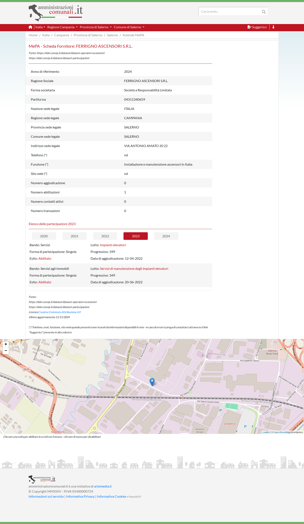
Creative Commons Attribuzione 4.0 (59, 312)
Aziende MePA (133, 35)
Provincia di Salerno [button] (94, 27)
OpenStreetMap (282, 432)
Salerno (112, 35)
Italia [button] (39, 27)
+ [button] (5, 345)
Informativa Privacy (80, 496)
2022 (105, 236)
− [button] (5, 351)
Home (33, 35)
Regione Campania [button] (61, 27)
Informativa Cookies (111, 496)
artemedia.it (103, 486)
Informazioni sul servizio (46, 496)
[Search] (230, 11)
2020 (44, 236)
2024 (166, 236)
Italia (46, 35)
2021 (74, 236)
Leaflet (266, 432)
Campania (61, 35)
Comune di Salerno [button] (128, 27)
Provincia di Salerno (88, 35)
